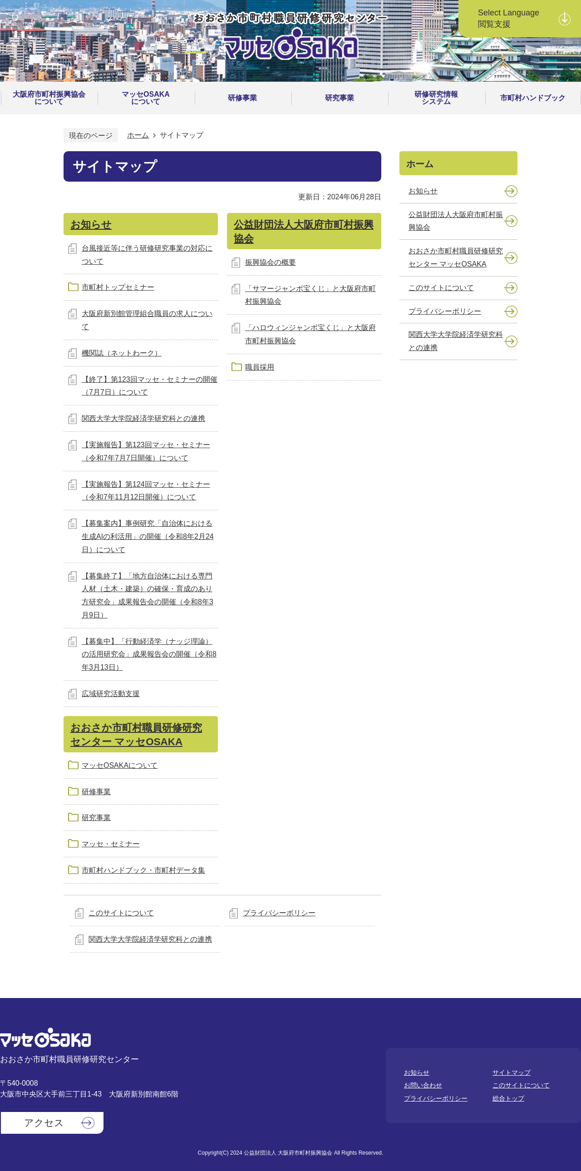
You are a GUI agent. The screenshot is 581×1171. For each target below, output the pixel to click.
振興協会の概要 (270, 262)
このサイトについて (121, 913)
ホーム (138, 135)
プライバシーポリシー (279, 913)
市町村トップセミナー (118, 287)
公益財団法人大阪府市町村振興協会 (456, 221)
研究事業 (96, 817)
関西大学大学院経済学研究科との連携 (143, 418)
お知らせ (91, 224)
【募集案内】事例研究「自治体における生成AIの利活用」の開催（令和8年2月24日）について (148, 536)
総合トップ (508, 1098)
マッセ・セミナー (111, 844)
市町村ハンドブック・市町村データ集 (143, 870)
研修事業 (96, 791)
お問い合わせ (423, 1085)
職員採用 (259, 367)
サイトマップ (511, 1072)
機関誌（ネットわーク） (122, 353)
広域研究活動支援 (111, 693)
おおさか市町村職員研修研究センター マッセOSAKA (456, 257)
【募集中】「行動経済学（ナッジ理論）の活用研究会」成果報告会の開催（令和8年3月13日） (149, 654)
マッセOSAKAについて (120, 765)
